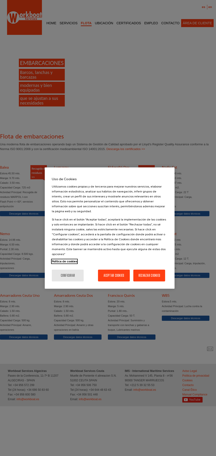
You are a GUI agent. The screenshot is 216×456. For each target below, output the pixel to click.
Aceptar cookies (114, 275)
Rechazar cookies (149, 275)
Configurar (68, 275)
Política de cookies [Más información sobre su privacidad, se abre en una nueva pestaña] (64, 261)
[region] (109, 228)
